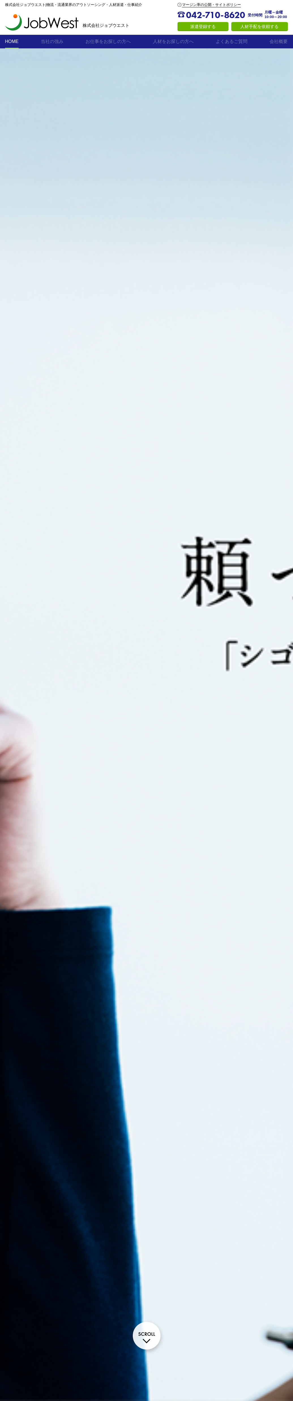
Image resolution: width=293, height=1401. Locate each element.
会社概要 (279, 41)
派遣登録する (203, 26)
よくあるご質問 (231, 41)
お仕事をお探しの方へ (108, 41)
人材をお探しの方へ (173, 41)
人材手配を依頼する (259, 26)
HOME (12, 41)
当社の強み (52, 41)
